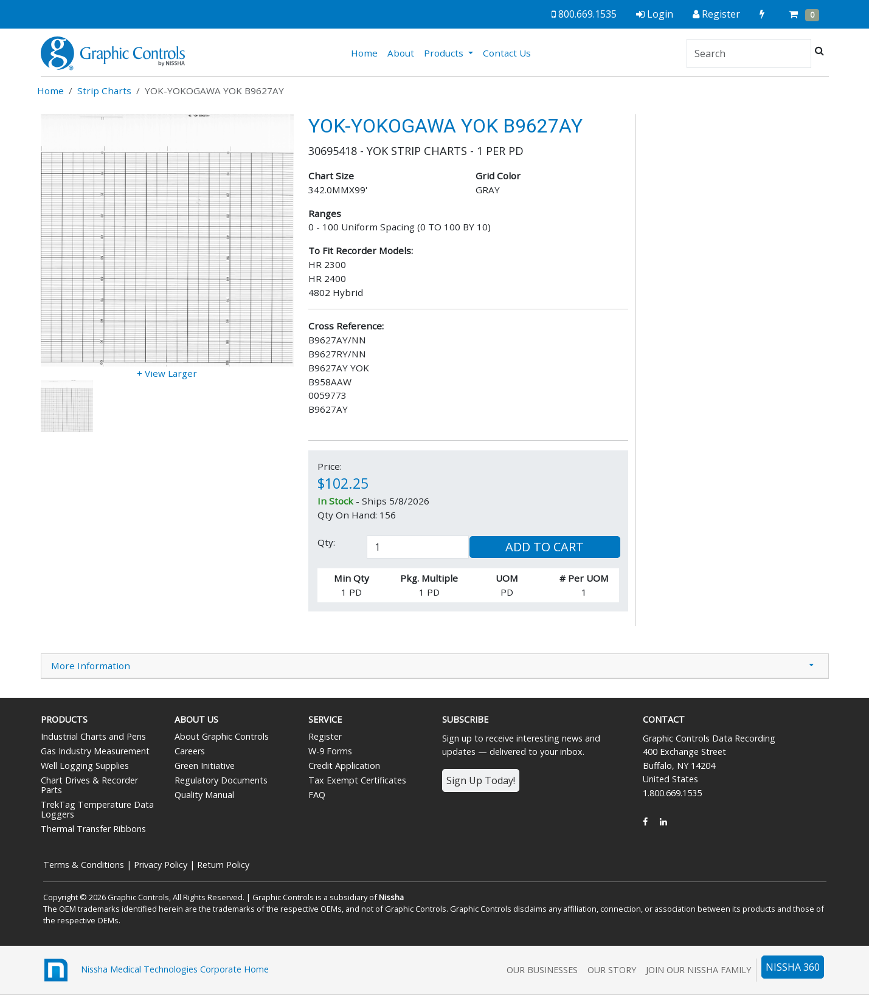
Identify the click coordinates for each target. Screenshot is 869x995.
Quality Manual (204, 794)
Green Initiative (205, 765)
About (400, 53)
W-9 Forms (330, 751)
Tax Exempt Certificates (357, 780)
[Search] (749, 53)
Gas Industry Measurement (95, 751)
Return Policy (223, 864)
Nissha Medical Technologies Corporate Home (155, 970)
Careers (190, 751)
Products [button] (445, 53)
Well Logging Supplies (85, 765)
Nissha (391, 897)
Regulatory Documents (221, 780)
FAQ (316, 794)
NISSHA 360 (793, 967)
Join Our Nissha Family (698, 970)
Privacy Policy (160, 864)
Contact (664, 719)
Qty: (326, 542)
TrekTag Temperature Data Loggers (97, 809)
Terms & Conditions (83, 864)
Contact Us (507, 53)
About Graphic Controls (222, 736)
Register (325, 736)
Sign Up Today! (480, 780)
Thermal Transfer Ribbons (93, 829)
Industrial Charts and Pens (93, 736)
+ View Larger (167, 373)
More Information (90, 665)
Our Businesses (542, 970)
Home (367, 52)
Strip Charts (104, 90)
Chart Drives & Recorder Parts (89, 785)
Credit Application (344, 765)
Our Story (611, 970)
